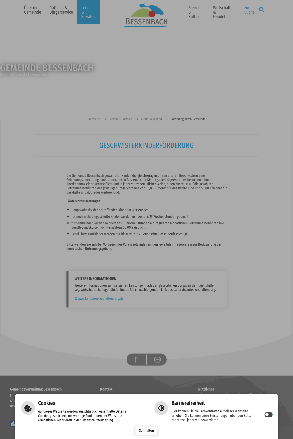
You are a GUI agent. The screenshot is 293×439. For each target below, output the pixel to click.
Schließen (146, 431)
